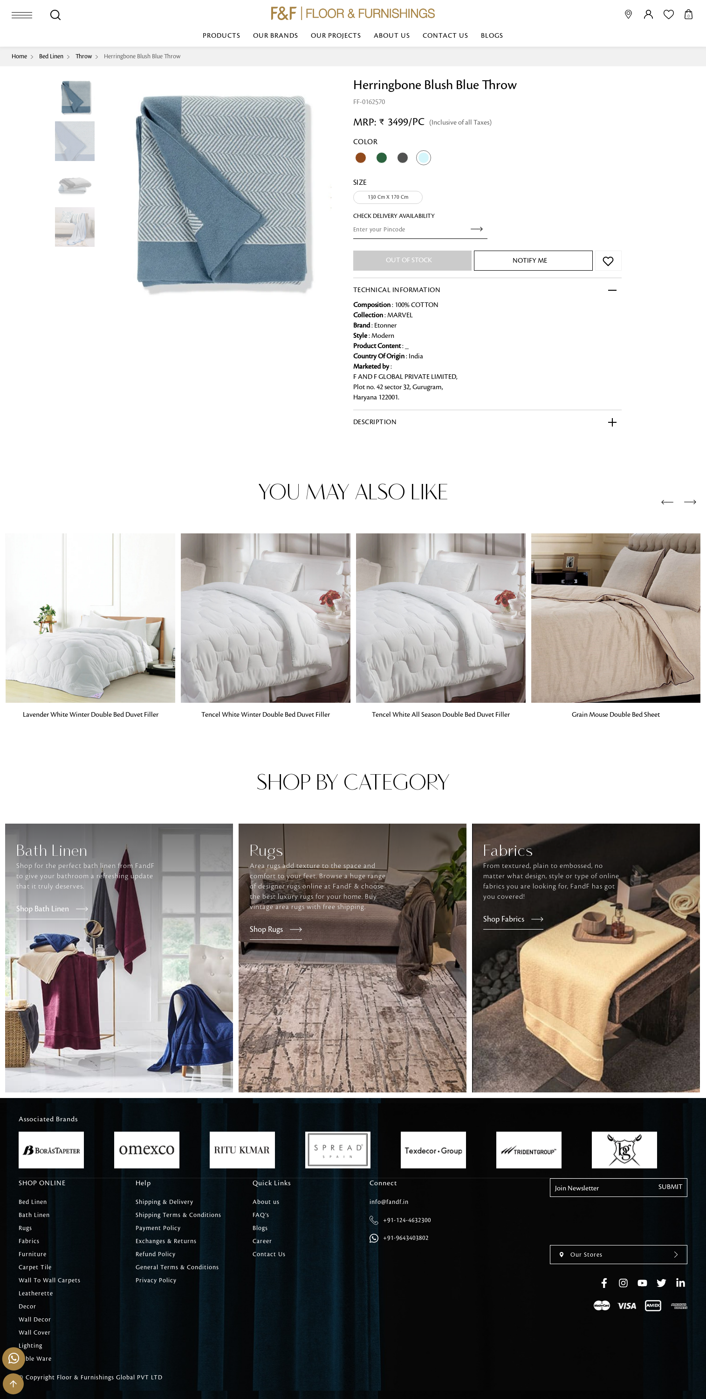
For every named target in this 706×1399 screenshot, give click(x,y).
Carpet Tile (35, 1267)
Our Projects (336, 36)
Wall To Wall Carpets (50, 1280)
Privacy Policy (156, 1280)
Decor (27, 1306)
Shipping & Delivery (164, 1202)
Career (262, 1241)
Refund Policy (156, 1254)
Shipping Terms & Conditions (178, 1215)
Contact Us (445, 36)
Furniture (33, 1254)
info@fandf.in (389, 1202)
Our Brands (275, 36)
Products (221, 36)
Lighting (30, 1346)
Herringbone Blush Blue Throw (142, 56)
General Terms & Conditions (177, 1267)
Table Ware (35, 1359)
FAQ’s (261, 1215)
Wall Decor (35, 1319)
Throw (83, 56)
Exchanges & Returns (166, 1241)
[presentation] (667, 502)
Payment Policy (158, 1228)
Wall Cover (35, 1332)
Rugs (25, 1228)
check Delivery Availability (394, 216)
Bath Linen (34, 1215)
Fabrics (29, 1241)
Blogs (492, 36)
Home (19, 56)
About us (392, 36)
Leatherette (36, 1293)
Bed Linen (51, 56)
